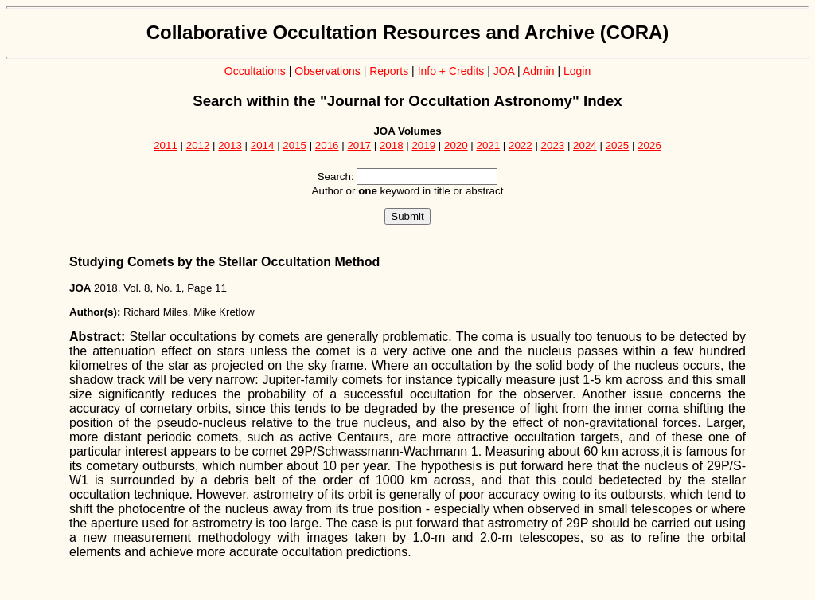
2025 (618, 145)
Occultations (255, 71)
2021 (489, 145)
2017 (359, 145)
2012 (198, 145)
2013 (230, 145)
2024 (585, 145)
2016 (327, 145)
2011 (165, 145)
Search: (336, 176)
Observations (327, 71)
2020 (456, 145)
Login (577, 71)
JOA (503, 71)
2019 (423, 145)
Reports (388, 71)
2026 (649, 145)
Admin (539, 71)
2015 (294, 145)
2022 (520, 145)
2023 (553, 145)
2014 (263, 145)
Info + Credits (451, 71)
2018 (392, 145)
